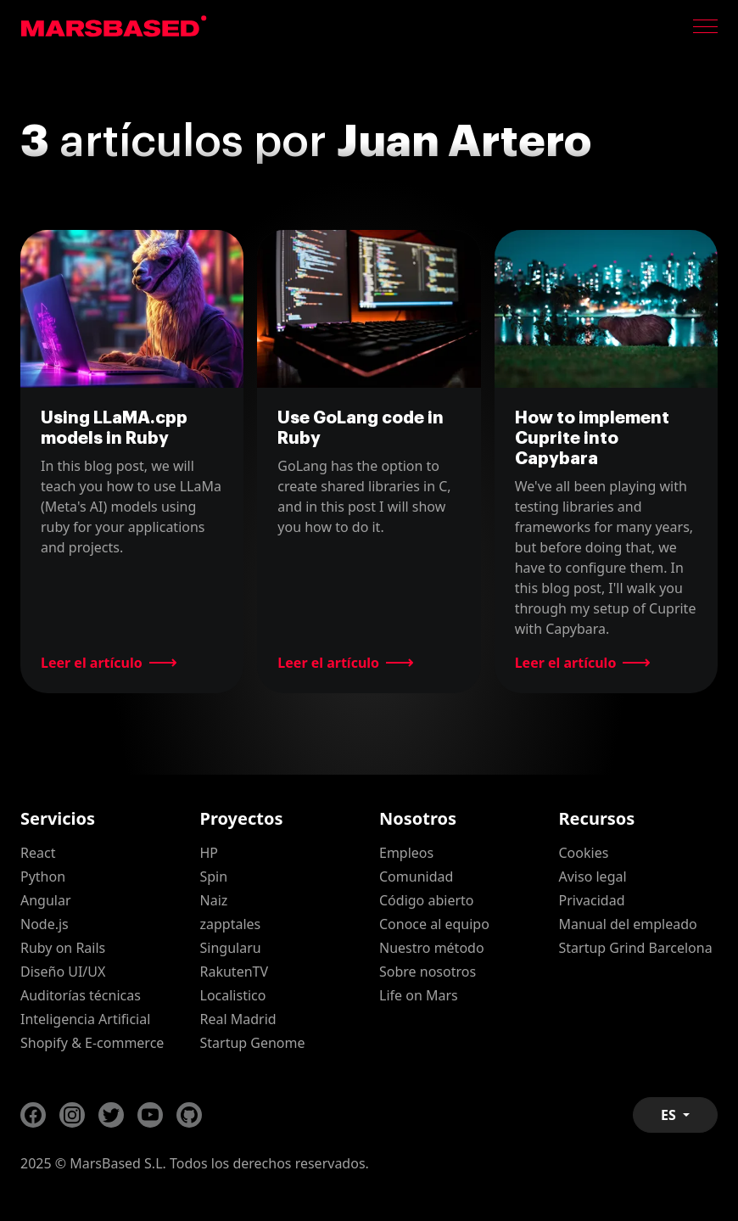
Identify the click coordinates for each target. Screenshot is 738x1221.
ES (670, 1115)
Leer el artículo (92, 662)
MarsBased (114, 26)
